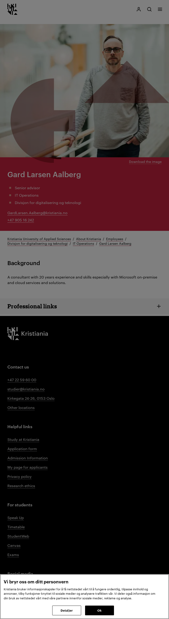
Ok (99, 610)
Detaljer (67, 610)
